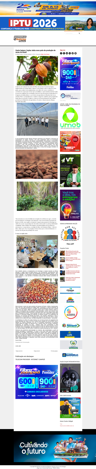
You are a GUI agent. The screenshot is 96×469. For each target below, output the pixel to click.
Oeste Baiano (46, 54)
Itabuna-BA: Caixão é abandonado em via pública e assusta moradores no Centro (73, 279)
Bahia (42, 54)
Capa (61, 424)
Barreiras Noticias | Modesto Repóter (47, 466)
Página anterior (19, 351)
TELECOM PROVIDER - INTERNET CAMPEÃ (30, 359)
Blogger (64, 466)
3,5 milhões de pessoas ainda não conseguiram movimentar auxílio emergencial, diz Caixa (73, 272)
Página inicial (37, 351)
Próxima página (54, 351)
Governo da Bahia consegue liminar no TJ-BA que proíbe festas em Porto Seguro (73, 259)
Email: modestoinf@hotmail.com (67, 425)
